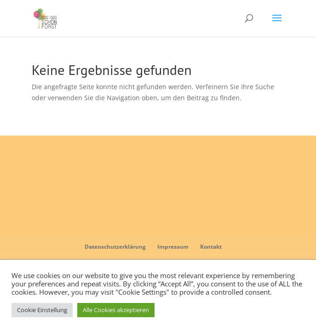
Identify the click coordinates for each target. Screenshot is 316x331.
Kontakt (211, 247)
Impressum (173, 247)
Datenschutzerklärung (115, 247)
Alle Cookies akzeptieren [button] (116, 310)
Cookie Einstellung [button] (42, 310)
